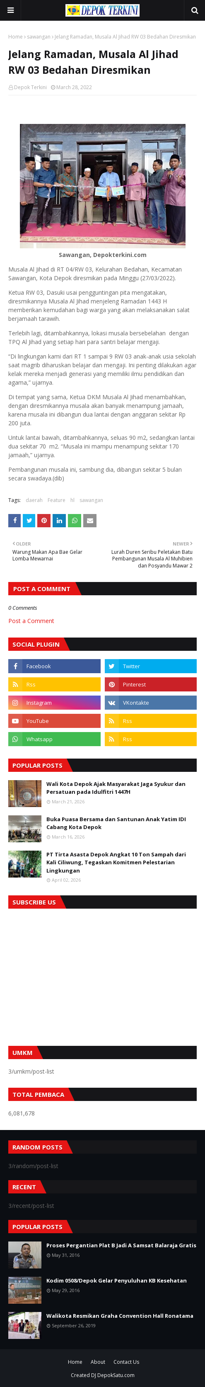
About (98, 1361)
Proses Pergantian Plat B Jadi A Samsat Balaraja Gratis (121, 1245)
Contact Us (126, 1361)
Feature (56, 500)
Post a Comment (31, 621)
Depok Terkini (30, 87)
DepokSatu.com (116, 1375)
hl (72, 500)
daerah (34, 500)
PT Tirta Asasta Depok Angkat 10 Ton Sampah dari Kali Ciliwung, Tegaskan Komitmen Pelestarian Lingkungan (116, 862)
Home (15, 36)
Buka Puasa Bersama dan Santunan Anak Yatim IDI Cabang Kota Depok (116, 823)
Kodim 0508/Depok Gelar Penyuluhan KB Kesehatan (116, 1280)
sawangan (39, 36)
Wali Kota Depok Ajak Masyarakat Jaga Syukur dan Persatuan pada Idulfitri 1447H (116, 788)
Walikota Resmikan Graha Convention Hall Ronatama (119, 1315)
